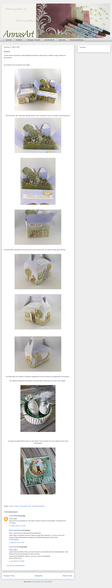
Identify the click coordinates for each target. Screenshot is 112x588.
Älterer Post (67, 576)
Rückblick (19, 40)
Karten (11, 506)
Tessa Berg (13, 516)
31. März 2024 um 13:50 (17, 526)
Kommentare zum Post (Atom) (42, 582)
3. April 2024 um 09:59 (16, 561)
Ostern (16, 506)
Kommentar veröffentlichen (16, 565)
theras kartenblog (15, 530)
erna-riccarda (14, 547)
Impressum (62, 40)
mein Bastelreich (49, 40)
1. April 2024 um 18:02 (16, 542)
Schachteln (23, 506)
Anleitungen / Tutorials (33, 40)
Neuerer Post (9, 576)
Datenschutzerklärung (76, 40)
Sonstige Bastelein (38, 506)
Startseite (9, 40)
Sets (29, 506)
